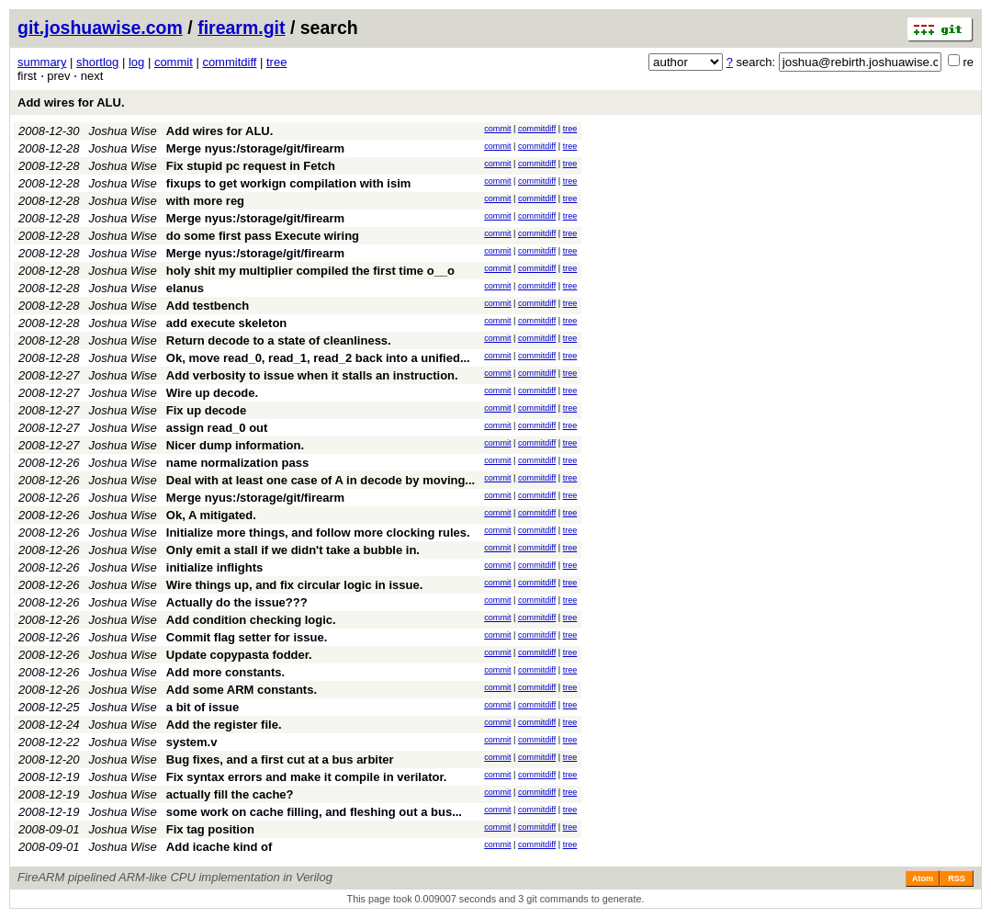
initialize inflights (214, 567)
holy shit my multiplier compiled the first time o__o (310, 271)
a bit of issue (202, 707)
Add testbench (207, 305)
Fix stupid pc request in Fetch (250, 166)
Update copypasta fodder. (239, 655)
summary (41, 62)
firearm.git (241, 27)
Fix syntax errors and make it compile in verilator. (306, 777)
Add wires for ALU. (71, 102)
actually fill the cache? (230, 794)
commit (173, 62)
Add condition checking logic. (251, 620)
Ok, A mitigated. (211, 515)
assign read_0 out (217, 428)
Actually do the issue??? (237, 602)
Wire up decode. (212, 393)
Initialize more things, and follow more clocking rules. (318, 532)
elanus (185, 288)
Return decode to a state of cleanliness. (278, 340)
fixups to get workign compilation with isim (288, 183)
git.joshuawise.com (100, 27)
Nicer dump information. (235, 445)
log (136, 62)
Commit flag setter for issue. (247, 637)
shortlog (97, 62)
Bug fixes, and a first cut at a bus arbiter (280, 759)
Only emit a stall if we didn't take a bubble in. (293, 550)
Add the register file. (224, 724)
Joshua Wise (123, 131)
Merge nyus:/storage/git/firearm (255, 148)
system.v (192, 742)
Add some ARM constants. (241, 690)
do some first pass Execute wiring (262, 236)
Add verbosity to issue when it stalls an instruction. (312, 375)
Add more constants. (225, 672)
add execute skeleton (226, 323)
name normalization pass (237, 463)
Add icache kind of (219, 847)
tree (276, 62)
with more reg (205, 201)
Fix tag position (210, 829)
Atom (922, 878)
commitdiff (229, 62)
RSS (956, 878)
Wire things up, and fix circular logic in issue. (294, 585)
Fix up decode (206, 410)
